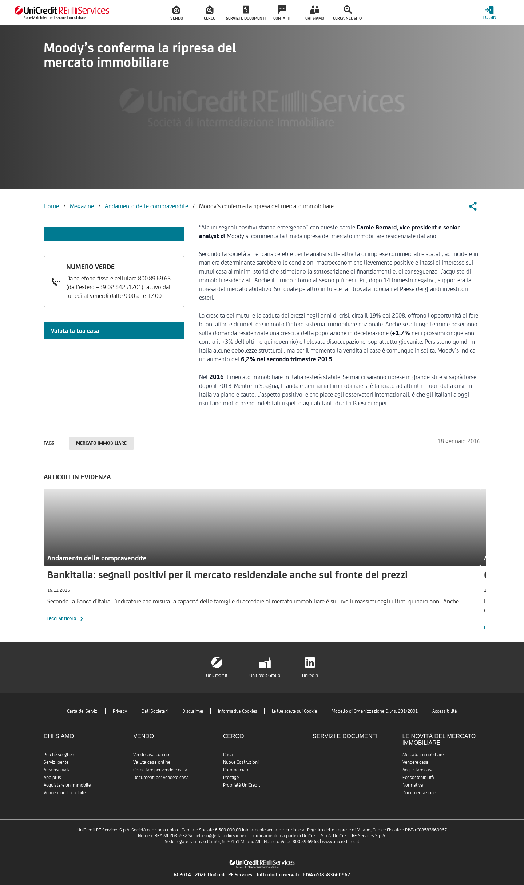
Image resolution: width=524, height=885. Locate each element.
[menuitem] (176, 12)
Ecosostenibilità (418, 777)
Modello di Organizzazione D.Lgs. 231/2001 (375, 711)
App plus (52, 777)
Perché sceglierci (60, 754)
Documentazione (419, 792)
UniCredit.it (216, 675)
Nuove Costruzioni (241, 762)
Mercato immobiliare (101, 443)
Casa (228, 754)
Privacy (120, 711)
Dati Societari (155, 711)
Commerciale (236, 769)
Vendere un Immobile (65, 792)
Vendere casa (415, 762)
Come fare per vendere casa (160, 769)
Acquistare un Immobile (67, 785)
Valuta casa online (151, 762)
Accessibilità (444, 711)
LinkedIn (310, 675)
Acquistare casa (418, 769)
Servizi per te (56, 762)
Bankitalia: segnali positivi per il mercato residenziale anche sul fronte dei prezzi (227, 574)
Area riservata (57, 769)
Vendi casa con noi (151, 754)
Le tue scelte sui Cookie (294, 711)
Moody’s (237, 236)
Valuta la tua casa (75, 330)
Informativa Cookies (237, 711)
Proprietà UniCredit (241, 785)
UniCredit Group (264, 675)
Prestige (231, 777)
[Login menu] (489, 12)
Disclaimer (192, 711)
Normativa (412, 785)
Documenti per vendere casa (161, 777)
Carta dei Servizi (82, 711)
